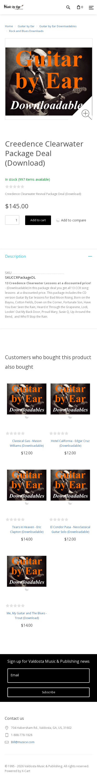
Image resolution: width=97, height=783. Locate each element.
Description (15, 256)
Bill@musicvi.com (22, 742)
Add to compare (73, 220)
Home (9, 26)
